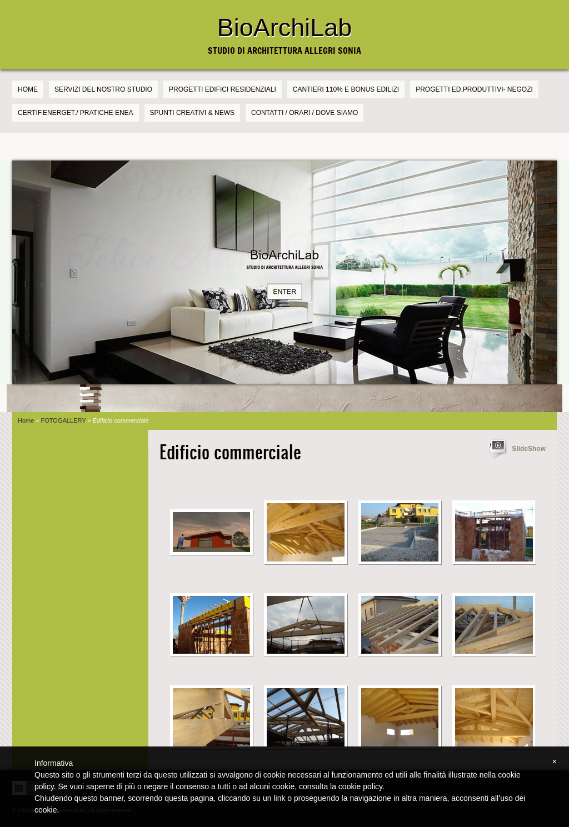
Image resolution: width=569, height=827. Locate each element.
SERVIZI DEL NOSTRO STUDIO (103, 89)
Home (28, 89)
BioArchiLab (284, 27)
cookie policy (360, 786)
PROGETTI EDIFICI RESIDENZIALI (222, 89)
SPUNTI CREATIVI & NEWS (192, 113)
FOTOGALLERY (63, 420)
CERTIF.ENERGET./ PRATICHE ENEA (75, 113)
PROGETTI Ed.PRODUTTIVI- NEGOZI (474, 89)
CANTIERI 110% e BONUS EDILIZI (346, 89)
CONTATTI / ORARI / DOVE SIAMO (304, 113)
